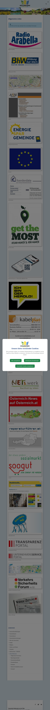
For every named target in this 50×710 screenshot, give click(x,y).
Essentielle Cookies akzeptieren (25, 366)
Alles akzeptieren (15, 360)
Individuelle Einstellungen (32, 360)
